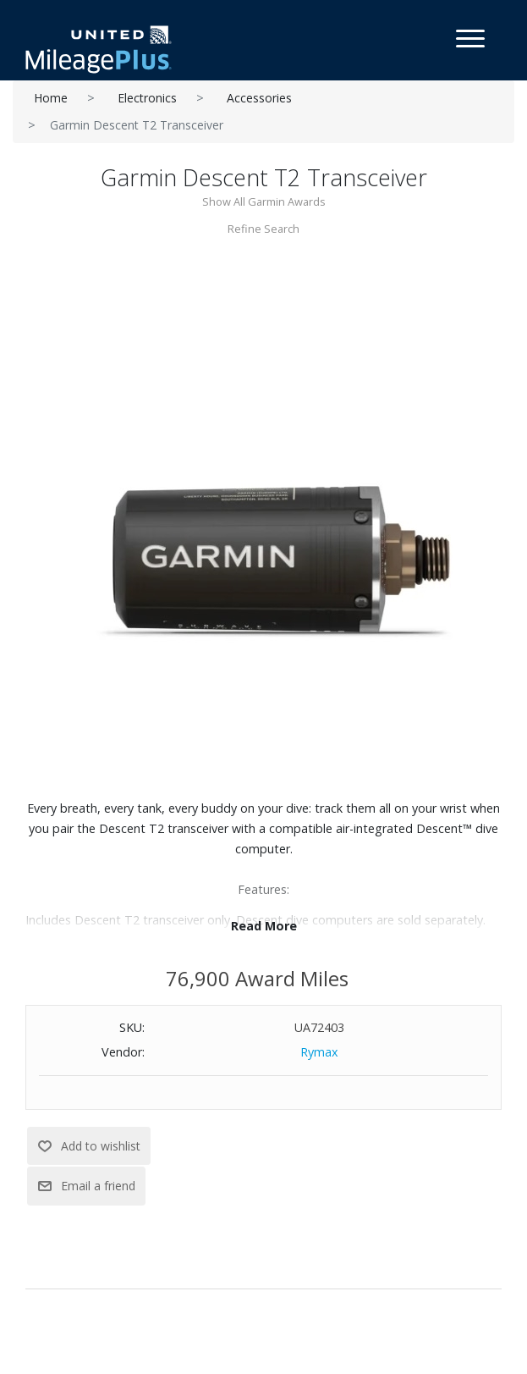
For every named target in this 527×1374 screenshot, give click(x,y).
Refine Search (263, 228)
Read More (264, 926)
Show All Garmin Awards (264, 201)
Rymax (319, 1052)
